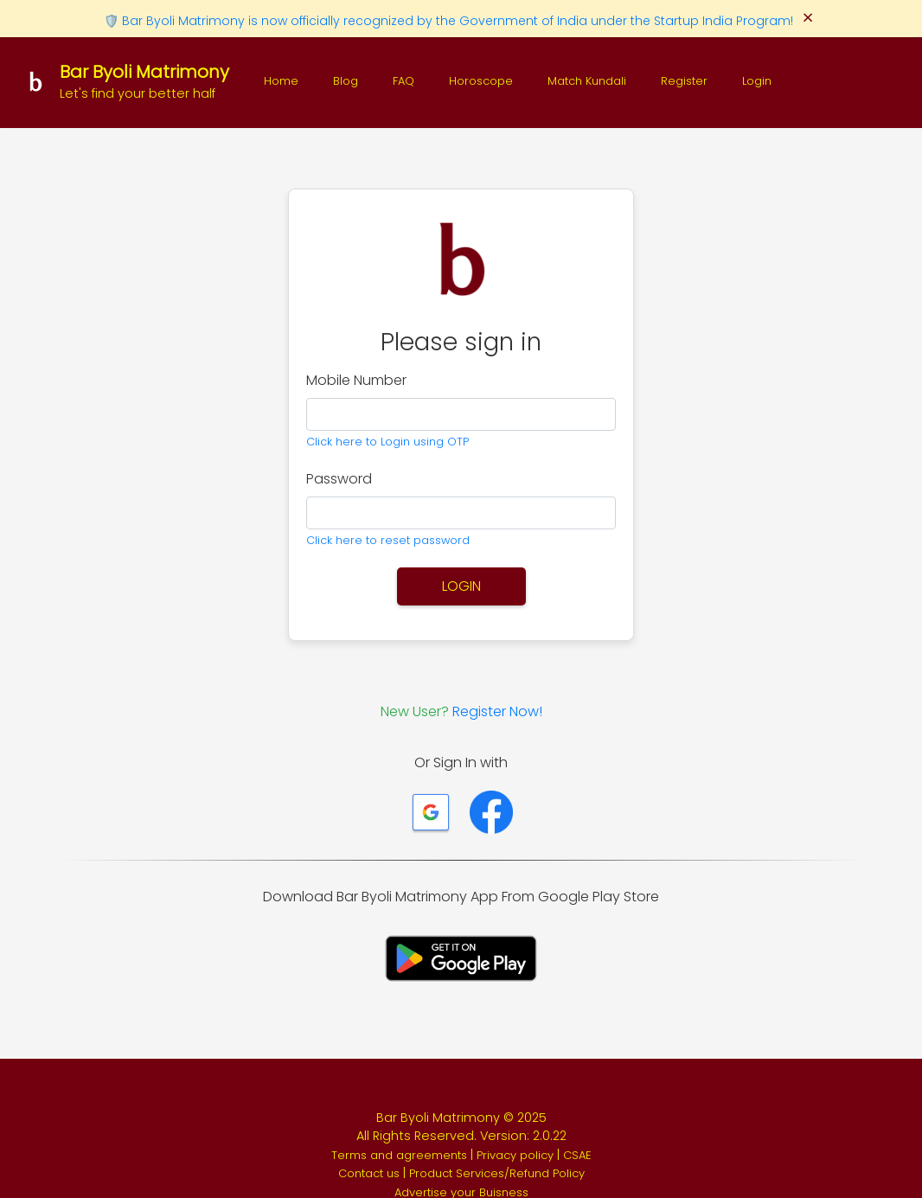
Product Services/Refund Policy (497, 1173)
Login (757, 81)
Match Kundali (586, 81)
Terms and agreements (401, 1155)
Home (281, 81)
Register (684, 81)
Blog (345, 81)
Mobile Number (356, 380)
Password (339, 479)
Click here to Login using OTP (387, 441)
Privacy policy (517, 1155)
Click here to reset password (388, 540)
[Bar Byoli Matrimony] (125, 81)
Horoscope (481, 81)
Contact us (370, 1173)
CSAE (577, 1155)
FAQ (403, 81)
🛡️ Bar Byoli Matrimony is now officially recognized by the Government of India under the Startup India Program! (450, 20)
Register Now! (497, 711)
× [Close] (808, 18)
